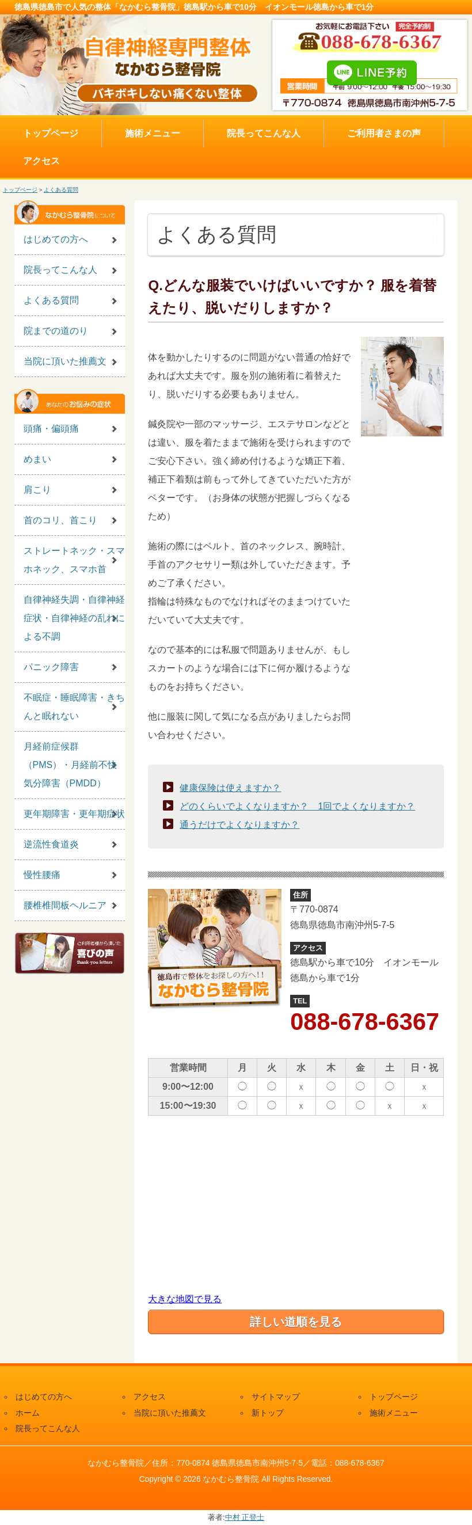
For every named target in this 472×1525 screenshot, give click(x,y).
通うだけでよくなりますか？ (239, 825)
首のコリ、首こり (60, 520)
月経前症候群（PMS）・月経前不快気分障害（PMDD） (70, 764)
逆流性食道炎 (51, 844)
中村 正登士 (245, 1517)
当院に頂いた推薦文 (65, 361)
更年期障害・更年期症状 (74, 814)
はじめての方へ (56, 239)
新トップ (268, 1413)
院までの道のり (56, 331)
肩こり (37, 490)
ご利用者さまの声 (384, 133)
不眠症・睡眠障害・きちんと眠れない (74, 707)
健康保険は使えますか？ (230, 788)
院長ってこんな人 (263, 133)
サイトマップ (276, 1397)
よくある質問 (61, 190)
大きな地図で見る (185, 1299)
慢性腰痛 (42, 875)
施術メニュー (152, 133)
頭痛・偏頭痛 (51, 428)
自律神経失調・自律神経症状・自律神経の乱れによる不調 (74, 618)
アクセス (41, 161)
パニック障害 (51, 667)
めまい (37, 459)
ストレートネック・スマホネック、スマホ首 (74, 560)
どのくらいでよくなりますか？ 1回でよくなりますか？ (297, 806)
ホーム (28, 1413)
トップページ (50, 133)
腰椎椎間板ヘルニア (65, 905)
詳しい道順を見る (296, 1321)
